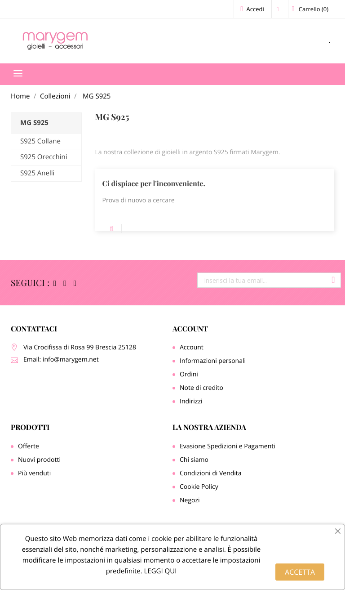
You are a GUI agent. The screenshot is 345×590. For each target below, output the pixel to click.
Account (190, 329)
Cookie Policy (199, 487)
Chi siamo (194, 460)
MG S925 (34, 122)
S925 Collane (40, 141)
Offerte (28, 446)
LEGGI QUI (159, 571)
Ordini (189, 374)
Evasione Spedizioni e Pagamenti (227, 446)
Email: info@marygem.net (61, 359)
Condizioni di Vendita (211, 473)
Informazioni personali (213, 361)
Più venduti (34, 473)
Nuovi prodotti (39, 460)
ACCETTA (300, 572)
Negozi (190, 500)
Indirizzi (191, 401)
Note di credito (201, 388)
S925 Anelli (37, 173)
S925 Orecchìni (43, 156)
